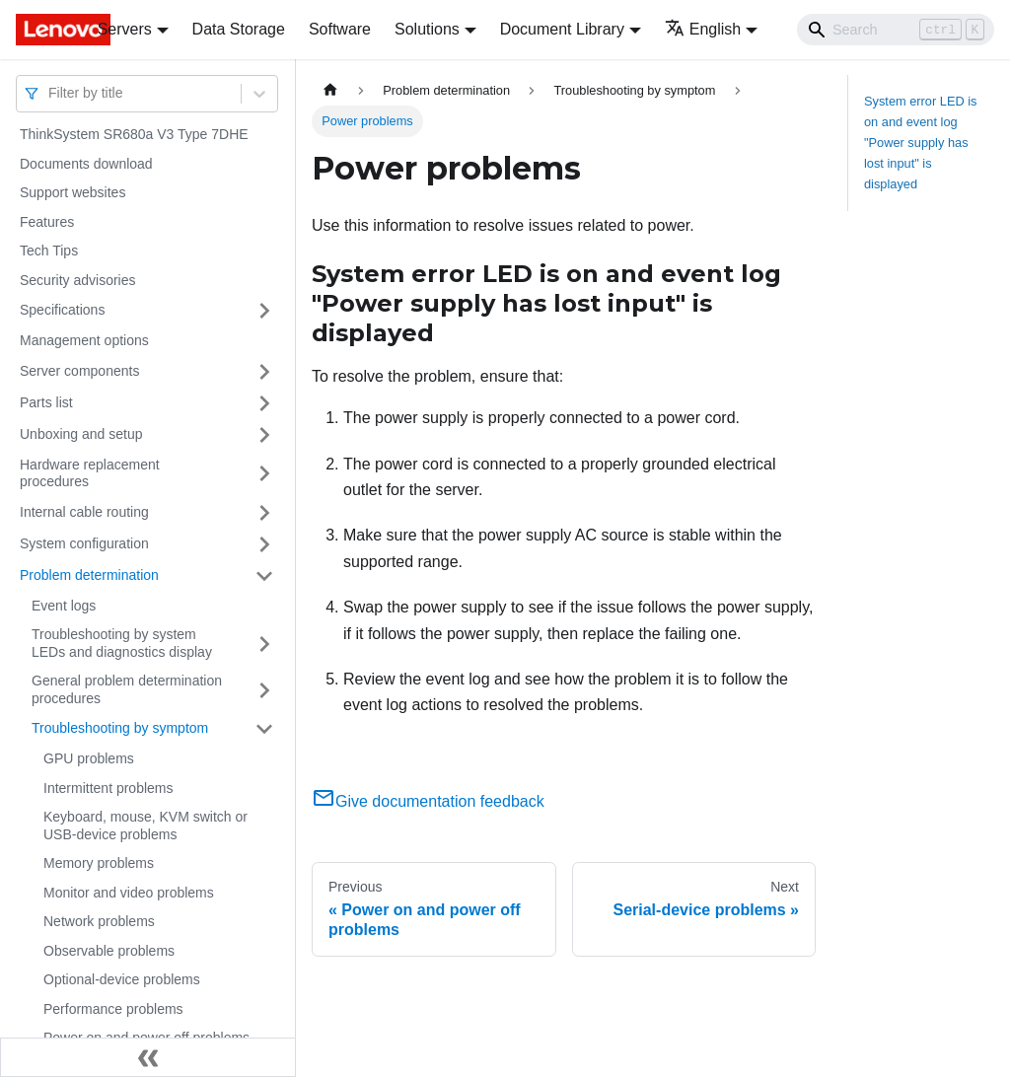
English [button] (703, 29)
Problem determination (89, 575)
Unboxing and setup (81, 434)
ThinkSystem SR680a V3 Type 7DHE (134, 134)
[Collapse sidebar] (148, 1057)
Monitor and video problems (128, 892)
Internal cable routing (84, 512)
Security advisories (78, 280)
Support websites (72, 192)
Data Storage (238, 29)
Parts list (46, 402)
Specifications (62, 310)
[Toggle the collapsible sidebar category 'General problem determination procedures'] (264, 690)
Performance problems (113, 1009)
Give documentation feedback (428, 801)
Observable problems (109, 951)
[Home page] (330, 90)
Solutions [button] (427, 29)
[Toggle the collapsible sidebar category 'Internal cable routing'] (264, 513)
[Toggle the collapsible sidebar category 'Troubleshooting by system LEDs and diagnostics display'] (264, 643)
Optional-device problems (121, 979)
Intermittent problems (108, 788)
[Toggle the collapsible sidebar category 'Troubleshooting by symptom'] (264, 729)
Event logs (64, 605)
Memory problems (98, 863)
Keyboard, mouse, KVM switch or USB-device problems (145, 825)
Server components (79, 371)
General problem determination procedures (127, 689)
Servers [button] (125, 29)
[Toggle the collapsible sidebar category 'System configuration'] (264, 544)
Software (340, 29)
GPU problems (88, 758)
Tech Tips (49, 250)
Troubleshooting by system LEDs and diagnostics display (122, 643)
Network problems (99, 921)
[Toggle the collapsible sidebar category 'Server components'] (264, 372)
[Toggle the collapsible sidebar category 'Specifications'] (264, 310)
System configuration (84, 543)
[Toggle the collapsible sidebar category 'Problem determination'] (264, 576)
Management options (84, 340)
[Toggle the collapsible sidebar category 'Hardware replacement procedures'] (264, 474)
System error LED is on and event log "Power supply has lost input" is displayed (920, 142)
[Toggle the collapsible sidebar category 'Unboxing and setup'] (264, 435)
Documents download (86, 164)
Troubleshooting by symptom (120, 728)
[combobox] (50, 93)
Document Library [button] (562, 29)
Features (47, 222)
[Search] (895, 29)
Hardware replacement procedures (90, 473)
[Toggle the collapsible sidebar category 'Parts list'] (264, 403)
